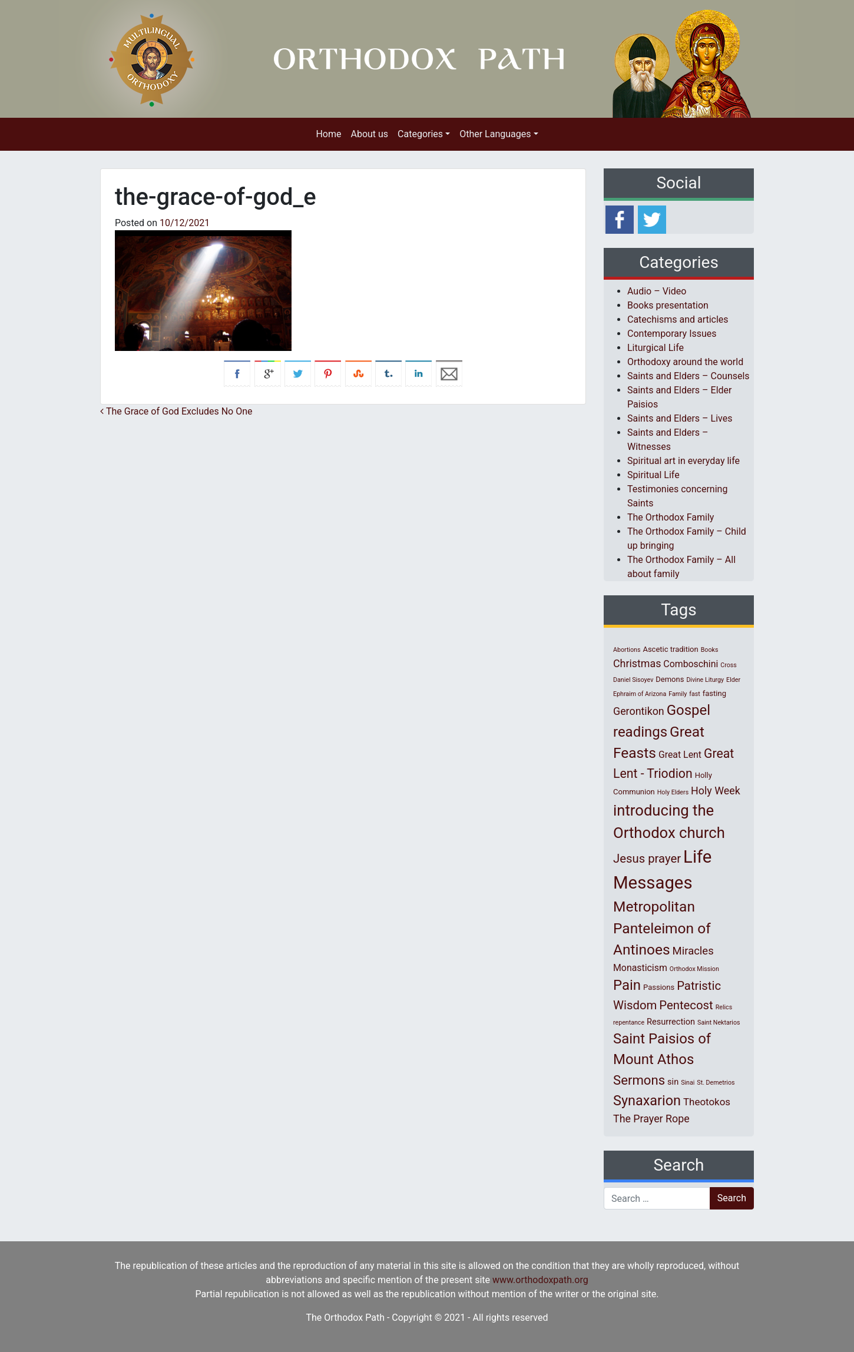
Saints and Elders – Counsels (688, 376)
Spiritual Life (653, 475)
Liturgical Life (655, 347)
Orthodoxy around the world (685, 361)
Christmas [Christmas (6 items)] (637, 663)
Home (328, 134)
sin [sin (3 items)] (672, 1081)
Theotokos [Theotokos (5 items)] (706, 1102)
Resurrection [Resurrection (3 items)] (671, 1021)
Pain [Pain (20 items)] (627, 985)
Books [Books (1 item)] (710, 650)
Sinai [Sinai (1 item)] (687, 1082)
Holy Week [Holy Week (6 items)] (715, 790)
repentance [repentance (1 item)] (628, 1022)
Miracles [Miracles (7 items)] (693, 951)
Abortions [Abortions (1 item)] (626, 650)
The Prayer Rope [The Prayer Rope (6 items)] (651, 1118)
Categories (420, 134)
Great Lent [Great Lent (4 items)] (679, 754)
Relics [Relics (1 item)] (724, 1007)
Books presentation (668, 305)
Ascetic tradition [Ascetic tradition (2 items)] (670, 649)
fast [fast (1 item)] (694, 694)
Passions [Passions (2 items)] (658, 987)
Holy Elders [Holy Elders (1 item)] (673, 792)
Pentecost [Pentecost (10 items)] (686, 1005)
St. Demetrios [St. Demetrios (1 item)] (715, 1082)
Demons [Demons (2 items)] (670, 679)
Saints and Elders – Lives (679, 418)
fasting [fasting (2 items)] (714, 693)
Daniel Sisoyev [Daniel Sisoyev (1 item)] (633, 680)
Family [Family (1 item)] (677, 694)
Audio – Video (656, 291)
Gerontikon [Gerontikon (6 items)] (638, 711)
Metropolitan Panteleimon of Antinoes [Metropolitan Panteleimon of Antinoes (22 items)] (662, 928)
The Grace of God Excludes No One (176, 411)
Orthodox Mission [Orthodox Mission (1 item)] (694, 969)
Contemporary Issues (672, 333)
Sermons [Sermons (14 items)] (639, 1080)
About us (369, 134)
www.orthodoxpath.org (540, 1279)
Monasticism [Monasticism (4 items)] (640, 967)
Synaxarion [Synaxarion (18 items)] (647, 1100)
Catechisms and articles (678, 319)
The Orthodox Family (670, 517)
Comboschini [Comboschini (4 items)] (690, 664)
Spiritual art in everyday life (683, 460)
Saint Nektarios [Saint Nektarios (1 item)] (718, 1022)
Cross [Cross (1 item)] (728, 665)
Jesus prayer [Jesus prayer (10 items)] (647, 858)
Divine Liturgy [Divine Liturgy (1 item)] (705, 680)
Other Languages (495, 134)
